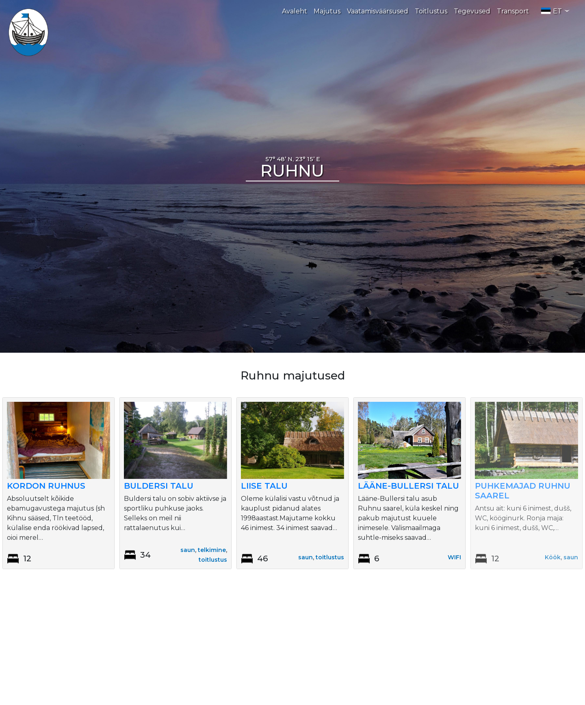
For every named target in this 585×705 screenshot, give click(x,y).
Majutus (327, 11)
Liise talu (264, 486)
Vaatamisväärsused (377, 11)
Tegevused (472, 11)
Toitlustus (431, 11)
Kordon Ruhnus (46, 486)
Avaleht (294, 11)
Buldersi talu (158, 486)
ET (555, 11)
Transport (513, 11)
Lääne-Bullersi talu (408, 486)
